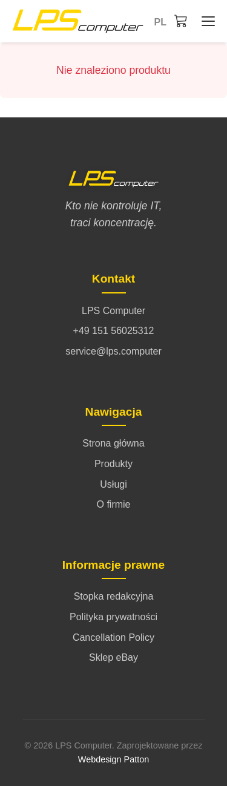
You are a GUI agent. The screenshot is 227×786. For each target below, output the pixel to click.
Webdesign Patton (113, 759)
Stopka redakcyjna (114, 596)
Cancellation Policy (113, 637)
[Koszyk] (181, 20)
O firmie (114, 504)
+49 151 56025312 (113, 331)
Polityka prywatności (113, 617)
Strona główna (113, 443)
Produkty (113, 464)
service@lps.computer (113, 351)
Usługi (113, 484)
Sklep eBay (113, 657)
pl (160, 22)
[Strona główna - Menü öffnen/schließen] (205, 21)
